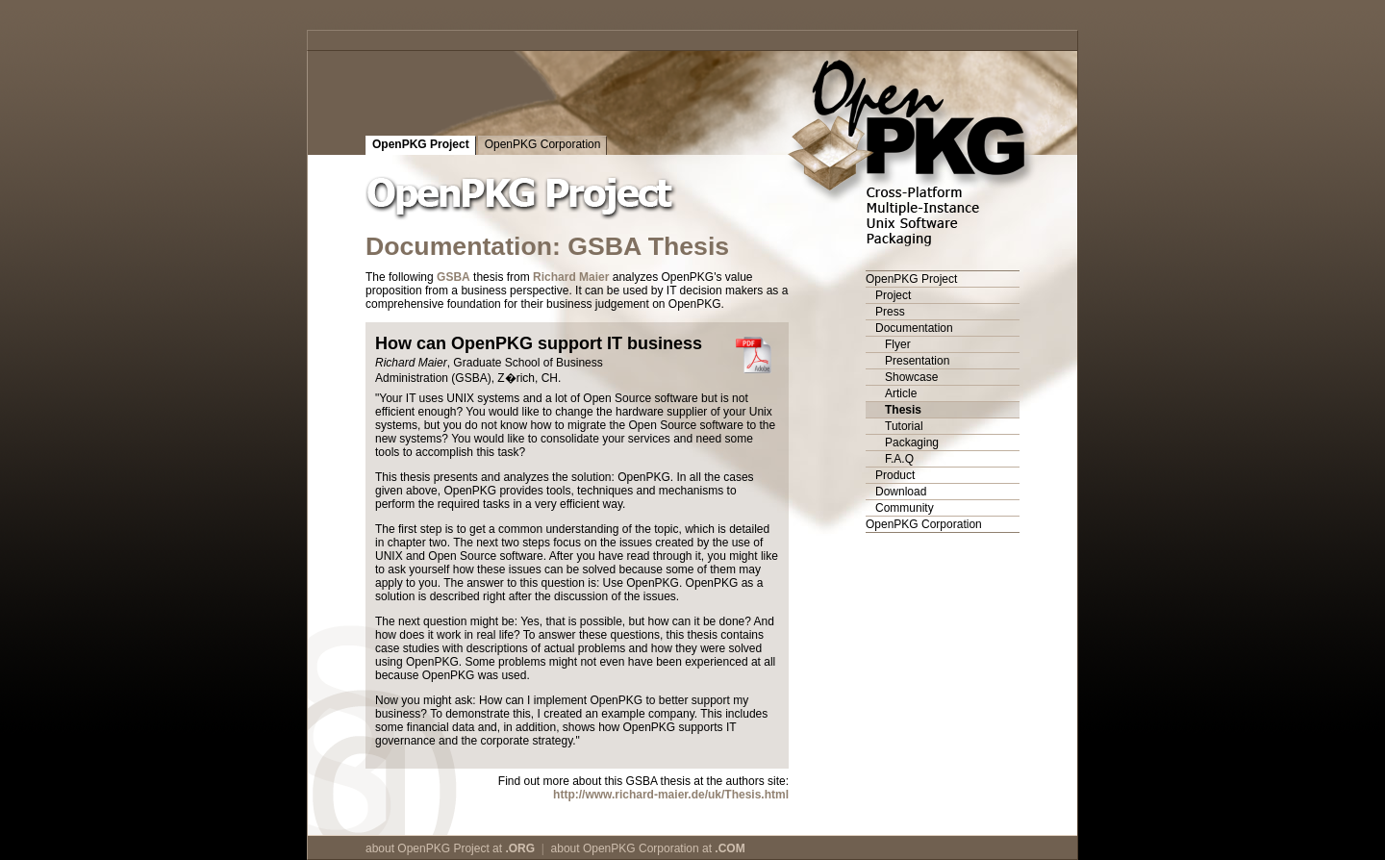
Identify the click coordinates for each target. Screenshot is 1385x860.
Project (893, 295)
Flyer (898, 344)
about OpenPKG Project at (450, 848)
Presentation (917, 360)
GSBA (453, 277)
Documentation (914, 328)
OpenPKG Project (420, 144)
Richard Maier (571, 277)
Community (904, 508)
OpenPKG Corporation (543, 144)
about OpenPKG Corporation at (648, 848)
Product (895, 475)
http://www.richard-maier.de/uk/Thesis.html (671, 794)
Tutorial (904, 426)
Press (890, 311)
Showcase (911, 377)
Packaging (912, 442)
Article (901, 393)
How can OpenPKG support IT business (538, 343)
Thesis (903, 410)
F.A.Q (899, 459)
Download (900, 491)
